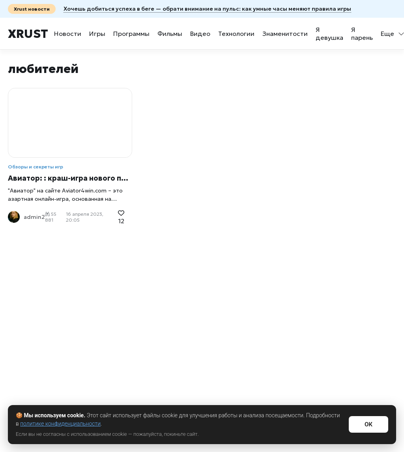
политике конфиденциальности (60, 423)
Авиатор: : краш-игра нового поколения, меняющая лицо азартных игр (70, 178)
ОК (368, 424)
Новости (67, 33)
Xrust (28, 33)
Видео (200, 33)
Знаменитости (285, 33)
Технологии (236, 33)
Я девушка (329, 33)
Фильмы (169, 33)
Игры (97, 33)
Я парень (362, 33)
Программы (131, 33)
